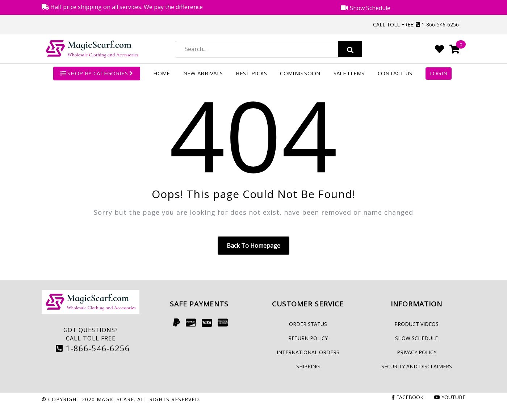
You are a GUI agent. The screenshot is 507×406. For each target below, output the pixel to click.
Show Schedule (416, 338)
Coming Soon (300, 73)
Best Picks (251, 73)
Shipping (308, 366)
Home (161, 73)
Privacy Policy (416, 352)
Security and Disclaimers (416, 366)
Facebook (407, 397)
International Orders (308, 352)
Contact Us (395, 73)
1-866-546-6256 (93, 348)
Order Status (308, 324)
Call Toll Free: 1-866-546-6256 (416, 24)
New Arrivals (203, 73)
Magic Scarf (115, 399)
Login (439, 73)
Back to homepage (253, 246)
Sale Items (349, 73)
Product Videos (416, 324)
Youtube (449, 397)
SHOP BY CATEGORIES (96, 73)
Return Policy (308, 338)
